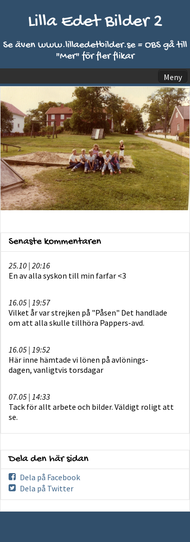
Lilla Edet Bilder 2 (95, 22)
